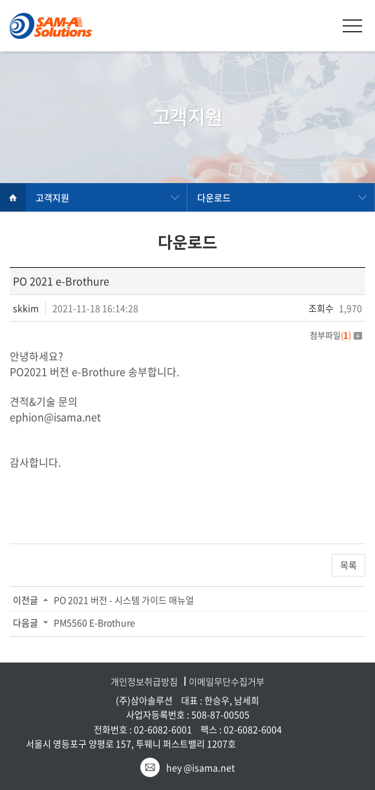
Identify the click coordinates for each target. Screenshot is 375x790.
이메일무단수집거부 (226, 681)
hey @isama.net (200, 767)
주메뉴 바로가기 (0, 0)
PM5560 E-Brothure (94, 622)
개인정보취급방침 (144, 681)
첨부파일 (336, 335)
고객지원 (52, 197)
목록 (348, 564)
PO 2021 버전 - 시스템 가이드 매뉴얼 (124, 599)
